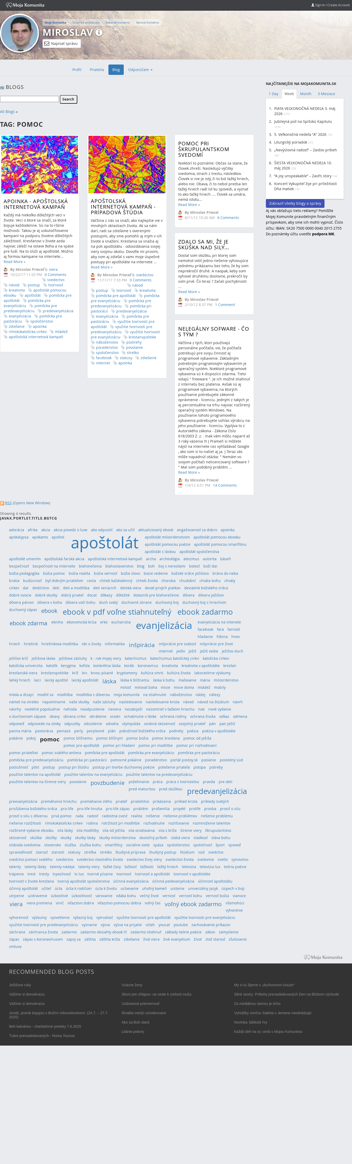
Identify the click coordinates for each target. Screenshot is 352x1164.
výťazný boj (83, 917)
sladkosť (201, 837)
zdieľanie (17, 326)
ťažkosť (131, 866)
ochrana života (203, 716)
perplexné (95, 730)
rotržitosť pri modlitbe (120, 823)
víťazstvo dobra (80, 902)
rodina (92, 823)
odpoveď (16, 723)
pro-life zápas (118, 808)
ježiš (192, 651)
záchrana (17, 931)
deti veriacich (104, 587)
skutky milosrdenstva (117, 837)
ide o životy (91, 643)
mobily (220, 687)
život (198, 939)
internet (91, 362)
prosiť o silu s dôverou (28, 815)
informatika (115, 643)
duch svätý (108, 602)
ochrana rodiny (173, 716)
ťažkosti (147, 866)
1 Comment (201, 314)
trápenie (16, 873)
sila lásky (65, 830)
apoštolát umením (25, 558)
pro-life (67, 808)
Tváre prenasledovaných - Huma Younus (42, 1036)
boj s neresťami (171, 566)
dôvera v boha (49, 602)
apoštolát (33, 295)
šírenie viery (191, 830)
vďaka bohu (126, 895)
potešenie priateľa (174, 767)
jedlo (180, 651)
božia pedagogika (24, 573)
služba (70, 844)
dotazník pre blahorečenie (156, 595)
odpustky (72, 723)
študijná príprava (130, 852)
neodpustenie (92, 709)
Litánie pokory (133, 1032)
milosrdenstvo (226, 680)
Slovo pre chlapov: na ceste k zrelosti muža (156, 994)
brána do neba (225, 573)
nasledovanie (130, 701)
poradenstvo (95, 347)
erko (104, 622)
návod (14, 284)
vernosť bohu (190, 895)
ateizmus (191, 558)
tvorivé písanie (100, 873)
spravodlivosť (20, 852)
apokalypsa (19, 537)
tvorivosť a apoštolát (152, 873)
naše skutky (79, 701)
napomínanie (53, 701)
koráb (129, 665)
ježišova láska (43, 658)
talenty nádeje (62, 866)
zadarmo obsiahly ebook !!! (103, 931)
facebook (92, 357)
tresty (44, 873)
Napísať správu (61, 43)
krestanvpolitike (130, 337)
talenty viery (89, 866)
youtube (181, 924)
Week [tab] (289, 93)
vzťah (150, 924)
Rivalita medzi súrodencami (144, 1013)
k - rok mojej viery (106, 658)
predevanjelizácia (58, 310)
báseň (225, 558)
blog (140, 566)
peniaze (64, 730)
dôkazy (106, 595)
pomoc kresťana (166, 738)
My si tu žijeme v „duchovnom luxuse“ (264, 985)
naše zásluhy (104, 701)
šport (220, 844)
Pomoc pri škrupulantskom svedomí (180, 149)
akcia (45, 529)
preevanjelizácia (23, 801)
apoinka (40, 326)
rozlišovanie (178, 823)
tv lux (79, 873)
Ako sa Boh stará (135, 1022)
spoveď (234, 844)
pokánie (16, 738)
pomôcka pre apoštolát (104, 295)
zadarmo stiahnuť (145, 931)
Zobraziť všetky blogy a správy (295, 203)
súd (201, 852)
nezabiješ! (133, 709)
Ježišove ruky (20, 985)
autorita (210, 558)
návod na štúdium (213, 701)
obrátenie (97, 716)
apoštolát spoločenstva (199, 551)
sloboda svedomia (24, 844)
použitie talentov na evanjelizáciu (93, 774)
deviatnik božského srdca (206, 587)
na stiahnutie (154, 694)
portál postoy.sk (184, 759)
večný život (149, 895)
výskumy (39, 917)
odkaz (224, 716)
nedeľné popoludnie (42, 709)
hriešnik (31, 643)
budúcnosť (32, 580)
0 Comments (55, 274)
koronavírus (148, 665)
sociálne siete (138, 844)
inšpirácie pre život (216, 643)
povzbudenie (108, 782)
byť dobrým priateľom (64, 580)
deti (56, 587)
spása (158, 844)
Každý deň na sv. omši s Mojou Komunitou (268, 1032)
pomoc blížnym (109, 738)
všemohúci (235, 902)
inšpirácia (142, 645)
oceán (115, 716)
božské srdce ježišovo (190, 573)
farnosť (233, 629)
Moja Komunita (55, 22)
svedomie (205, 859)
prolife (195, 808)
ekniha (57, 622)
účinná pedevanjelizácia (173, 881)
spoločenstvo (41, 321)
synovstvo (239, 859)
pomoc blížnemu (78, 738)
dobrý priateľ (72, 595)
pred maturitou (142, 788)
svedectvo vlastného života (100, 859)
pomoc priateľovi (23, 752)
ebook (49, 610)
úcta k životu (106, 888)
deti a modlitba (76, 587)
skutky (65, 837)
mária (205, 680)
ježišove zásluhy (73, 658)
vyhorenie (234, 910)
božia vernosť (105, 573)
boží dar (210, 566)
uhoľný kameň (154, 888)
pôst (35, 767)
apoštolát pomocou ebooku (217, 537)
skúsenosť (17, 837)
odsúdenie (93, 723)
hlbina (222, 636)
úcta (58, 888)
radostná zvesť (114, 815)
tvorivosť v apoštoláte (192, 873)
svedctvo (215, 852)
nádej (200, 694)
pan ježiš (227, 723)
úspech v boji (233, 888)
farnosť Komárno (147, 22)
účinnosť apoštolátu (215, 881)
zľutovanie (238, 939)
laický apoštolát (85, 680)
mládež (61, 331)
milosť (125, 687)
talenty (15, 866)
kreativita (17, 290)
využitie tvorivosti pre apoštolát (143, 917)
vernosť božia (217, 895)
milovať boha (146, 687)
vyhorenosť (18, 917)
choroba (168, 580)
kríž (75, 672)
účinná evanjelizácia (131, 881)
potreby (216, 767)
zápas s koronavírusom (43, 939)
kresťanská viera (23, 672)
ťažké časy (112, 866)
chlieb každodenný (116, 580)
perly (78, 730)
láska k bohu (164, 680)
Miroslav (68, 32)
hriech (14, 643)
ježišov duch (232, 651)
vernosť (168, 895)
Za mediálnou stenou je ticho (257, 1004)
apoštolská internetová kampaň (36, 336)
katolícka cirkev (216, 658)
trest (31, 873)
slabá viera (180, 837)
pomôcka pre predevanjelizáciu (30, 308)
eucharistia (121, 622)
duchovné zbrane (136, 602)
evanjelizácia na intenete (219, 622)
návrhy (15, 709)
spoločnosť (202, 844)
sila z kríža (167, 830)
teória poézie (235, 866)
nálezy (214, 694)
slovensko (52, 844)
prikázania (162, 801)
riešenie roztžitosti (25, 823)
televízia (189, 866)
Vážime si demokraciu (27, 994)
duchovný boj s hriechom (204, 602)
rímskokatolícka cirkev (28, 331)
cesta (91, 580)
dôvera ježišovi (211, 595)
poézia (192, 730)
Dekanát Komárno (118, 22)
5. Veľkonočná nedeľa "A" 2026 (300, 134)
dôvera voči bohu (80, 602)
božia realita (79, 573)
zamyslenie (228, 931)
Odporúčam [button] (140, 69)
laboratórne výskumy (212, 672)
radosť (92, 815)
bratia (14, 580)
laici (37, 680)
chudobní (187, 580)
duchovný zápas (23, 609)
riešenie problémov (180, 815)
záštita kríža (109, 939)
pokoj (31, 738)
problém (140, 808)
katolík (51, 665)
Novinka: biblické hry (250, 1022)
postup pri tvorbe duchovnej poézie (124, 767)
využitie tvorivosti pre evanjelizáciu (204, 917)
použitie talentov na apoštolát (35, 774)
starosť (42, 852)
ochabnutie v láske (140, 716)
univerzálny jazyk (203, 888)
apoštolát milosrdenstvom (167, 537)
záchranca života (43, 931)
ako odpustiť (102, 529)
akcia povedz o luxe (70, 529)
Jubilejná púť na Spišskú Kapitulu (303, 121)
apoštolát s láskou (160, 551)
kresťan (229, 665)
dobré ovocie (20, 595)
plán (112, 730)
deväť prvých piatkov (163, 587)
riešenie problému (217, 815)
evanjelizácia (20, 316)
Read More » (14, 261)
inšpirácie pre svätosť (177, 643)
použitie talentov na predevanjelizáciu (159, 774)
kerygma (68, 665)
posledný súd (231, 759)
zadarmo (69, 931)
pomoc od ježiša (197, 738)
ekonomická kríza (81, 622)
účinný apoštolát (23, 888)
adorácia (16, 529)
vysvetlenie (60, 917)
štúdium (187, 852)
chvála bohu (210, 580)
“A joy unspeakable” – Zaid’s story (303, 175)
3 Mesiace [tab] (326, 93)
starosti (57, 852)
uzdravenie (37, 895)
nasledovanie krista (163, 701)
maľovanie (187, 680)
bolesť (194, 566)
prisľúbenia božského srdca (33, 808)
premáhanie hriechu (59, 801)
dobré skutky (46, 595)
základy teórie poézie (183, 931)
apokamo (40, 537)
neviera (114, 709)
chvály (229, 580)
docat (92, 595)
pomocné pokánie (126, 759)
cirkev (14, 587)
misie (165, 687)
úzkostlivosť (82, 895)
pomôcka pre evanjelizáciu (27, 303)
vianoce (239, 895)
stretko (121, 352)
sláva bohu (220, 837)
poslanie (208, 759)
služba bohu (90, 844)
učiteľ (46, 888)
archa (151, 558)
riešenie (153, 815)
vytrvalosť (104, 917)
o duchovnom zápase (27, 716)
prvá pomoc (61, 815)
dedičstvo (40, 587)
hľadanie (205, 636)
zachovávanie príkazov (210, 924)
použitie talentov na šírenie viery (37, 781)
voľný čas (153, 902)
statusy (114, 357)
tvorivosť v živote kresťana (31, 881)
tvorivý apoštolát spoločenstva (84, 881)
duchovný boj (167, 602)
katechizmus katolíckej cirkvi (174, 658)
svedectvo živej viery (144, 859)
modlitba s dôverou (93, 694)
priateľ (121, 801)
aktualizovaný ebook (155, 529)
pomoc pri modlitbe (156, 745)
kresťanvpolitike (54, 672)
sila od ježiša (113, 830)
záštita (90, 939)
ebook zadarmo (205, 612)
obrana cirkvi (74, 716)
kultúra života (179, 672)
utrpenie (16, 895)
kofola (84, 665)
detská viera (130, 587)
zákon (210, 931)
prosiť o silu (230, 808)
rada (79, 815)
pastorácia (44, 730)
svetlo (223, 859)
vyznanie (89, 924)
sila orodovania (141, 830)
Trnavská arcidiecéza (86, 22)
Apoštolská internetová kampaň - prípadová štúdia (111, 206)
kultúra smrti (152, 672)
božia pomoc (54, 573)
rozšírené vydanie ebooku (31, 830)
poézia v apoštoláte (219, 730)
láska (109, 681)
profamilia (161, 808)
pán (212, 723)
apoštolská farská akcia (64, 558)
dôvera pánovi (21, 602)
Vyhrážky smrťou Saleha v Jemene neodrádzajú (272, 1013)
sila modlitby (88, 830)
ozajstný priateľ (192, 723)
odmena (240, 716)
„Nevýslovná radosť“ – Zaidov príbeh (305, 149)
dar (26, 587)
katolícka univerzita (26, 665)
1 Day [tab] (273, 93)
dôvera (189, 595)
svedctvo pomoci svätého (30, 859)
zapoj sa (73, 939)
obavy (55, 716)
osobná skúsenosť (159, 723)
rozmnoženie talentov (211, 823)
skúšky (51, 837)
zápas (14, 939)
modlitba (65, 694)
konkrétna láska (107, 665)
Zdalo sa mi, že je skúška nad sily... (180, 254)
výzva (105, 924)
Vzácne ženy (132, 985)
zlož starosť (215, 939)
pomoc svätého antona (61, 752)
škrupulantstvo (218, 830)
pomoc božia (137, 738)
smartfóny (113, 844)
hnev (235, 636)
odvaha (112, 723)
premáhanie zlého (96, 801)
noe (201, 709)
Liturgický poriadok (290, 142)
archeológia (170, 558)
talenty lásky (35, 866)
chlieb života (147, 580)
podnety (176, 730)
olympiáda (131, 723)
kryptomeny (127, 672)
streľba (90, 852)
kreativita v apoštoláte (201, 665)
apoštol (58, 537)
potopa (200, 767)
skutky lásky (85, 837)
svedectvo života (179, 859)
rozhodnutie (154, 823)
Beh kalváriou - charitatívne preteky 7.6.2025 (45, 1026)
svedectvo (55, 279)
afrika (33, 529)
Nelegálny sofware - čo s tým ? (190, 346)
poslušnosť (18, 767)
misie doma (184, 687)
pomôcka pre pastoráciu (199, 752)
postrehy (122, 342)
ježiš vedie (209, 651)
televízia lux (210, 866)
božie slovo (130, 573)
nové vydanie (219, 709)
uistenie (177, 888)
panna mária (20, 730)
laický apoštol (56, 680)
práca (158, 781)
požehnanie (139, 781)
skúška (36, 837)
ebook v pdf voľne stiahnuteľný (117, 612)
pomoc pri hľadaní (119, 745)
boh (151, 566)
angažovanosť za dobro (197, 529)
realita (136, 815)
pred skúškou (170, 788)
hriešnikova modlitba (60, 643)
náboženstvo (95, 342)
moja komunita (127, 694)
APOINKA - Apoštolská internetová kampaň (36, 204)
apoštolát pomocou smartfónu (220, 544)
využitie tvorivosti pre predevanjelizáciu (110, 329)
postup (34, 284)
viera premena (39, 902)
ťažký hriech (167, 866)
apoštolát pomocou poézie (167, 544)
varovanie (103, 895)
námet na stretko (24, 701)
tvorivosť (55, 284)
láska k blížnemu (134, 680)
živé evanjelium (176, 939)
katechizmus (136, 658)
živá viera (151, 939)
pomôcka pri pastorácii (87, 759)
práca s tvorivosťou (182, 781)
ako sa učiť (125, 529)
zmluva (15, 946)
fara (220, 629)
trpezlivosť (62, 873)
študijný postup (162, 852)
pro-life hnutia (89, 808)
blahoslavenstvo (119, 566)
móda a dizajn (21, 694)
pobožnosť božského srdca (142, 730)
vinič (60, 902)
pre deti (225, 781)
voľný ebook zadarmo (193, 904)
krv (84, 672)
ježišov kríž (18, 658)
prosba (210, 808)
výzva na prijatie (128, 924)
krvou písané (102, 672)
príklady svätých (215, 801)
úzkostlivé (59, 895)
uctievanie (130, 888)
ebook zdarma (28, 623)
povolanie (122, 347)
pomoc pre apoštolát (81, 745)
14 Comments (201, 500)
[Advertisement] (305, 325)
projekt (179, 808)
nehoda (70, 709)
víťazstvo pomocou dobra (119, 902)
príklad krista (186, 801)
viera (53, 269)
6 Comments (205, 217)
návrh (238, 701)
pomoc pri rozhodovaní (196, 745)
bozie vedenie (156, 573)
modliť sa (45, 694)
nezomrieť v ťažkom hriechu (170, 709)
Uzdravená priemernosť (141, 1004)
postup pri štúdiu (74, 767)
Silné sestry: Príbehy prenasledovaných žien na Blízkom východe (286, 994)
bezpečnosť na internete (54, 566)
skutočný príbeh (153, 837)
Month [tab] (306, 93)
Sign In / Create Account (330, 5)
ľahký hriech (19, 680)
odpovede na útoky (44, 723)
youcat (164, 924)
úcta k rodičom (79, 888)
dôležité (123, 595)
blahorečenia (90, 566)
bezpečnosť (19, 566)
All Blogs (7, 111)
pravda (209, 781)
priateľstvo (140, 801)
